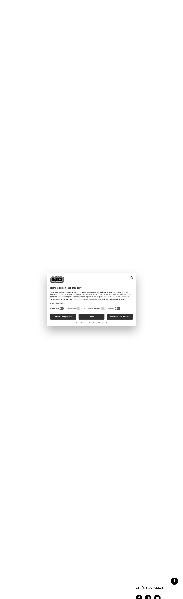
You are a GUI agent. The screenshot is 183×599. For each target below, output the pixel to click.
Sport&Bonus (111, 530)
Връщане (45, 541)
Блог (10, 542)
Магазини (13, 538)
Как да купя (46, 537)
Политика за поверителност (81, 539)
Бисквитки (78, 544)
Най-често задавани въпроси (51, 532)
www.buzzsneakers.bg (27, 597)
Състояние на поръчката (54, 553)
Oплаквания (78, 548)
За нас (11, 530)
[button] (174, 581)
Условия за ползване (83, 533)
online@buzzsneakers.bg (20, 550)
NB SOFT (60, 597)
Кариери (12, 534)
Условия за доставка (51, 545)
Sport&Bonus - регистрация (111, 536)
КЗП (74, 556)
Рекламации (78, 552)
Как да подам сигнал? (51, 549)
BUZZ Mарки (111, 541)
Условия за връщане (83, 564)
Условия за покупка (82, 560)
